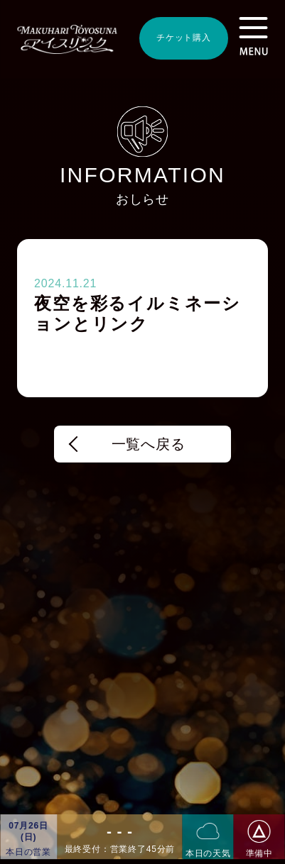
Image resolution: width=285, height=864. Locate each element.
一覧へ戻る (148, 444)
